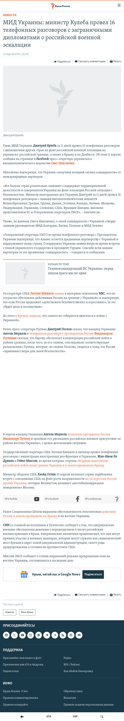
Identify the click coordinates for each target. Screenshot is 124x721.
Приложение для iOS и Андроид (23, 664)
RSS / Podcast (72, 664)
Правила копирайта (15, 704)
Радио (67, 658)
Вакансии (70, 698)
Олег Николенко (62, 163)
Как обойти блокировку (78, 671)
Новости (9, 15)
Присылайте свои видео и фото (22, 658)
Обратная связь (73, 691)
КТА (48, 716)
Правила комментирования (20, 698)
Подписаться (93, 574)
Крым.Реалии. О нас (15, 691)
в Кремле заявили (28, 316)
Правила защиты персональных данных (89, 704)
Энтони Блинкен (42, 293)
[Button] (62, 62)
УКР (75, 716)
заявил (59, 293)
